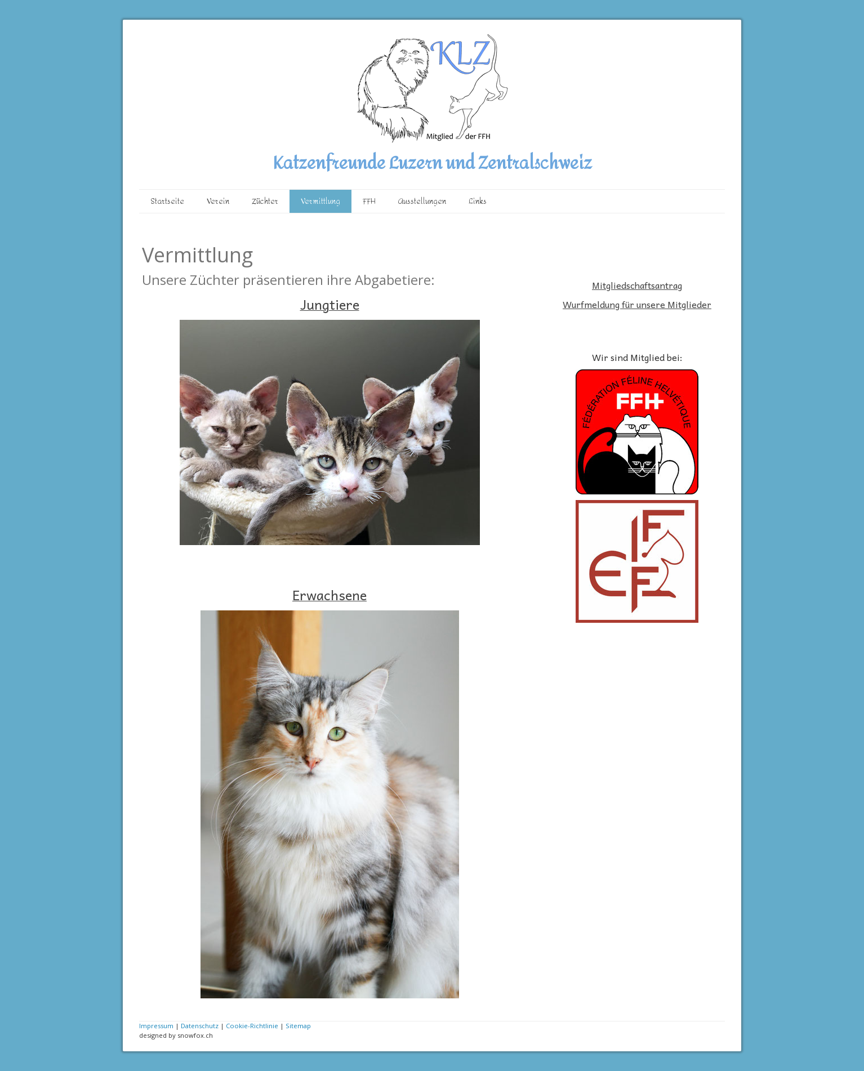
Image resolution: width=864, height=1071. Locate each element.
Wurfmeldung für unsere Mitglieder (637, 304)
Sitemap (298, 1025)
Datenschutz (200, 1025)
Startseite (167, 201)
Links (478, 201)
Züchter (265, 201)
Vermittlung (320, 201)
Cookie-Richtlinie (252, 1025)
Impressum (156, 1025)
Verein (218, 201)
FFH (369, 201)
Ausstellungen (422, 201)
